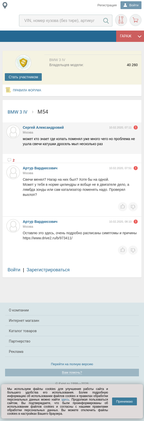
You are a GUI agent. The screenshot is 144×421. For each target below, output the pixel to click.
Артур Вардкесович (40, 168)
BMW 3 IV (17, 112)
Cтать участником (23, 77)
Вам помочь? (72, 372)
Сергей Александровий (43, 127)
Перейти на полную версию (72, 364)
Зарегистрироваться (48, 269)
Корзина (135, 20)
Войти (14, 269)
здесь (65, 399)
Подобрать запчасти (121, 20)
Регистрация (107, 5)
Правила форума (27, 90)
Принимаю (124, 401)
